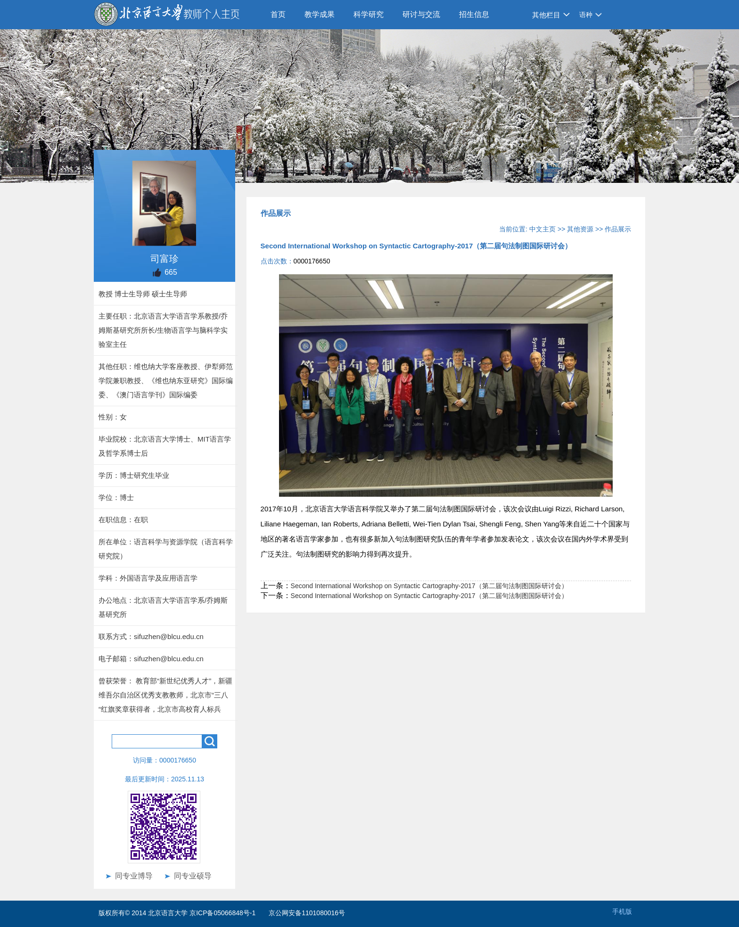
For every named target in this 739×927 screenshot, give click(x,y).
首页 (278, 14)
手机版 (622, 911)
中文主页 (542, 229)
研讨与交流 (421, 14)
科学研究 (368, 14)
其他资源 (580, 229)
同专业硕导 (193, 876)
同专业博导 (134, 876)
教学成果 (319, 14)
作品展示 (618, 229)
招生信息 (474, 14)
